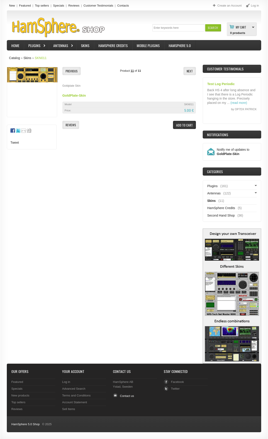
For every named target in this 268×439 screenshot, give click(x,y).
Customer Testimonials (98, 5)
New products (20, 395)
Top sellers (42, 5)
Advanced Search (73, 388)
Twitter (175, 388)
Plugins (35, 46)
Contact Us (122, 371)
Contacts (123, 5)
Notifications (217, 134)
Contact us (127, 396)
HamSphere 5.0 (180, 45)
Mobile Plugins (148, 45)
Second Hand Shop (221, 215)
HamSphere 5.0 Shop (25, 424)
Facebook (177, 382)
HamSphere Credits (113, 45)
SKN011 (40, 58)
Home (15, 45)
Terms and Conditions (76, 395)
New (12, 5)
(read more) (239, 103)
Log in (66, 382)
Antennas (61, 46)
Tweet (14, 142)
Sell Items (68, 409)
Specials (58, 5)
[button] (213, 27)
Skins (85, 45)
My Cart (241, 27)
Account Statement (74, 402)
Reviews (73, 5)
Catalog (14, 58)
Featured (25, 5)
